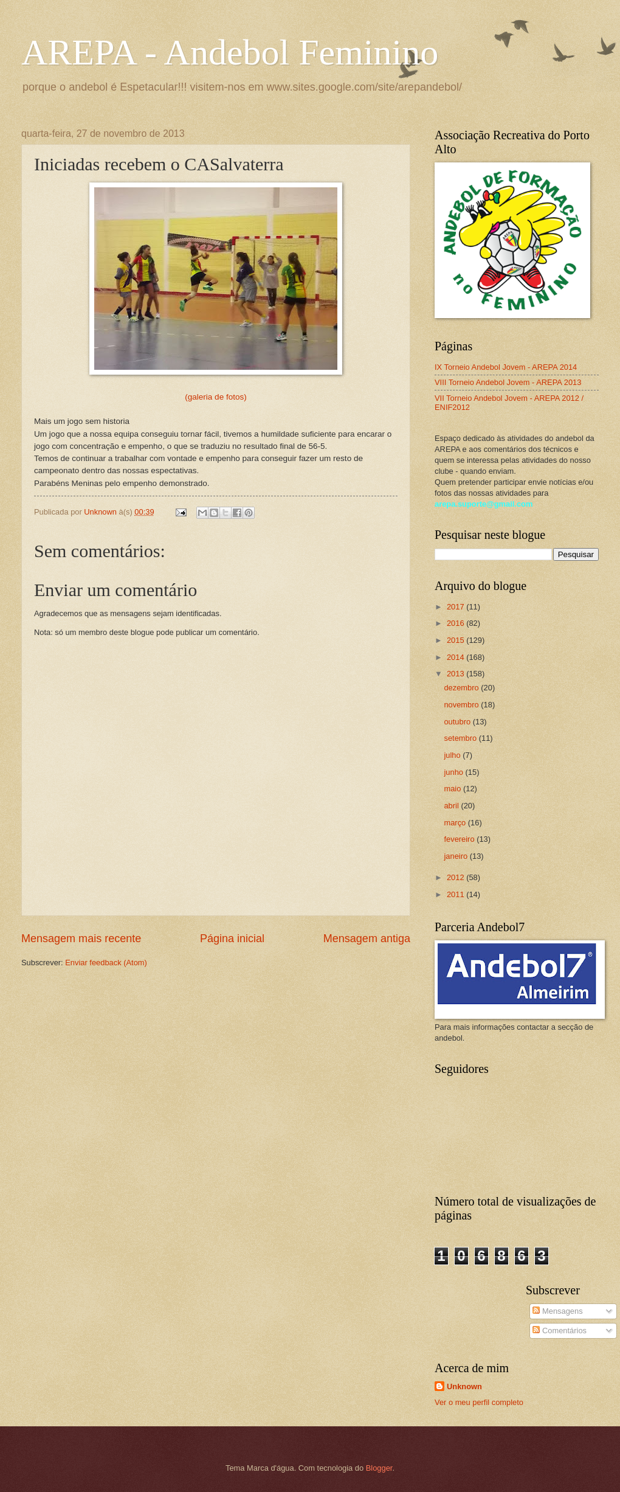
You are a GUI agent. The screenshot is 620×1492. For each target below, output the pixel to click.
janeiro (456, 856)
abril (452, 805)
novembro (462, 704)
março (455, 822)
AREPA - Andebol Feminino (229, 52)
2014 (456, 657)
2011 (456, 894)
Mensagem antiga (366, 938)
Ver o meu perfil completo (479, 1402)
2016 (456, 623)
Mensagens (557, 1311)
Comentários (559, 1330)
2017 (456, 606)
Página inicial (232, 938)
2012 (456, 877)
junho (454, 772)
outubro (458, 721)
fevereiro (460, 839)
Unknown (464, 1386)
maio (453, 788)
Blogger (379, 1468)
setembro (461, 738)
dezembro (462, 687)
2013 (456, 673)
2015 (456, 640)
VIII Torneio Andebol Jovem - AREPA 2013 (508, 382)
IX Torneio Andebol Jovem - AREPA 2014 (506, 367)
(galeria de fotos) (215, 396)
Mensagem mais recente (81, 938)
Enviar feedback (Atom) (106, 962)
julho (453, 755)
